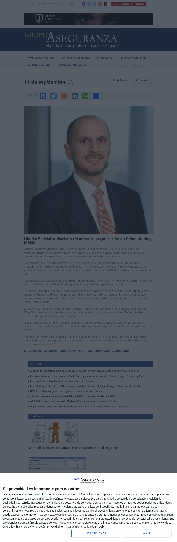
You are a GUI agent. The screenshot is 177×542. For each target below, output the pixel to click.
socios (36, 494)
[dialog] (88, 507)
